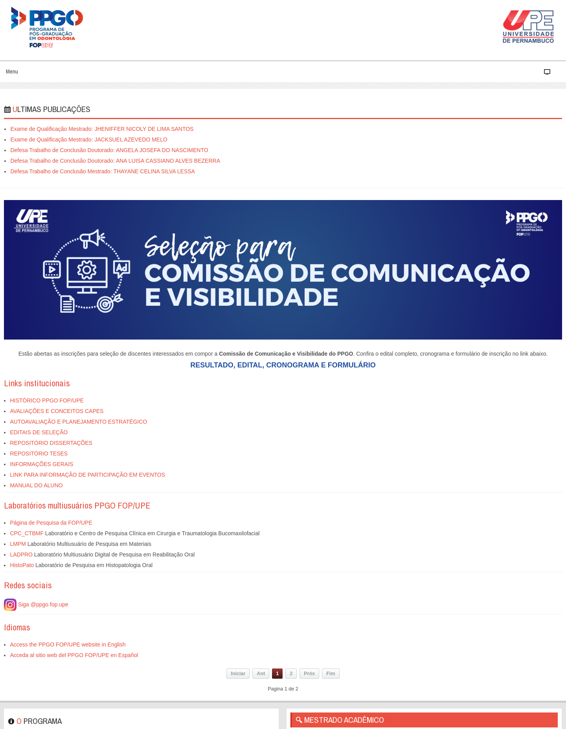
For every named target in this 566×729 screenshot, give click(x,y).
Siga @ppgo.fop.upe (36, 604)
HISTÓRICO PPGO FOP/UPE (46, 400)
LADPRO (21, 554)
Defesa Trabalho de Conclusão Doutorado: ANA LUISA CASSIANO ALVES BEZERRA (115, 161)
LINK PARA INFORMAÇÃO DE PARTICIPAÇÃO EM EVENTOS (87, 475)
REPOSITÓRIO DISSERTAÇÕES (51, 443)
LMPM (18, 544)
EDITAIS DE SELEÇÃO (39, 432)
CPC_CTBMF (27, 533)
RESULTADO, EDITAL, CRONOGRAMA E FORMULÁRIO (282, 365)
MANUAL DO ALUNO (36, 485)
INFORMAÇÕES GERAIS (41, 464)
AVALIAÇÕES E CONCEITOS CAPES (56, 411)
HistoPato (22, 565)
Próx (309, 673)
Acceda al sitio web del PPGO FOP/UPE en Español (74, 655)
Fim (330, 673)
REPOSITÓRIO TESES (39, 453)
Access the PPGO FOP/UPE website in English (67, 644)
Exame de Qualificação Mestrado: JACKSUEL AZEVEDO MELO (88, 139)
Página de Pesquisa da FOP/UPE (51, 523)
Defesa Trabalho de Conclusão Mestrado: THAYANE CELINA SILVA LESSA (102, 171)
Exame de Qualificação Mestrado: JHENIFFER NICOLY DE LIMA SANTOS (101, 129)
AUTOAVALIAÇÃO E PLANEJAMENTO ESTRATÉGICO (78, 422)
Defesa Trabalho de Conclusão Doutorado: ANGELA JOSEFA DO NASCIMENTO (109, 150)
